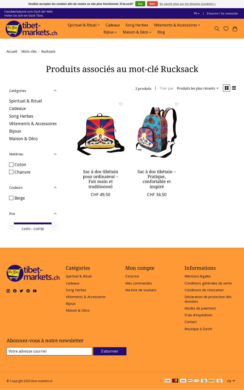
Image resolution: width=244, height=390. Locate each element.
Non (152, 4)
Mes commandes (138, 283)
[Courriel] (49, 351)
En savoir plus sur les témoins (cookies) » (188, 4)
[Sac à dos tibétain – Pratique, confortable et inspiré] (156, 133)
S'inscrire (132, 276)
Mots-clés (29, 51)
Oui (140, 4)
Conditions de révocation (204, 290)
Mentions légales (198, 276)
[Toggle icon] (216, 29)
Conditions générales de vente (208, 283)
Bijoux (15, 131)
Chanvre (22, 172)
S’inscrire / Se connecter (222, 13)
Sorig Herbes (137, 25)
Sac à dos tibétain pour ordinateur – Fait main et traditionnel (100, 179)
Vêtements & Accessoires (33, 123)
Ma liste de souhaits (140, 290)
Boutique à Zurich (198, 328)
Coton (20, 164)
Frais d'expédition (198, 315)
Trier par (165, 88)
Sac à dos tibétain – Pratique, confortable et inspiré (156, 179)
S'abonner (110, 351)
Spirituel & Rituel (25, 101)
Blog (161, 32)
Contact (191, 321)
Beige (20, 198)
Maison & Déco (23, 138)
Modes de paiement (200, 308)
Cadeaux (113, 25)
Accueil (12, 51)
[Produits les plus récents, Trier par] (196, 88)
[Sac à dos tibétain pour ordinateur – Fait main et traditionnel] (101, 133)
